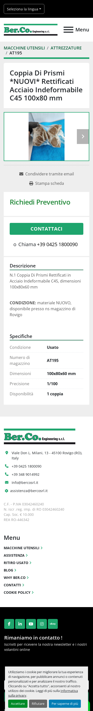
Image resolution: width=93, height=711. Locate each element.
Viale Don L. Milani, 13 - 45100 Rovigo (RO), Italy (47, 455)
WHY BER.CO (15, 577)
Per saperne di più (65, 703)
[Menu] (68, 30)
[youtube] (31, 624)
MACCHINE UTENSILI (21, 547)
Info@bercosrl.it (25, 482)
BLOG (8, 570)
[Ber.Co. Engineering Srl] (39, 436)
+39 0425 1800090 (57, 244)
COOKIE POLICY (17, 592)
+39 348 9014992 (25, 474)
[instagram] (42, 624)
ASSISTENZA (14, 555)
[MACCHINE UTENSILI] (24, 48)
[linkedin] (20, 624)
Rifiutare (38, 703)
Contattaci (46, 228)
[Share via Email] (46, 174)
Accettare (18, 703)
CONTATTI (12, 585)
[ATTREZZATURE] (66, 48)
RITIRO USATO (16, 562)
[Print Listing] (46, 183)
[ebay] (53, 624)
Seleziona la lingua (22, 9)
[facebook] (9, 624)
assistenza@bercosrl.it (29, 490)
